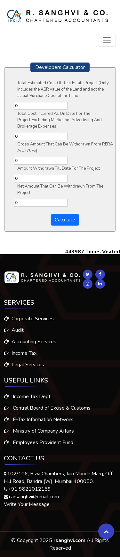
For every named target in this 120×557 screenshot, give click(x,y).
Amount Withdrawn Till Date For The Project (58, 168)
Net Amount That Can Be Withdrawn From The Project (60, 189)
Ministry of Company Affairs (39, 435)
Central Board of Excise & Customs (47, 412)
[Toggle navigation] (107, 40)
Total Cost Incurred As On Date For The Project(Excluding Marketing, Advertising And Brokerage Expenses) (59, 120)
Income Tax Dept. (28, 400)
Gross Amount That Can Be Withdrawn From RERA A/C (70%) (65, 147)
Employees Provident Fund (38, 446)
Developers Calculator (60, 67)
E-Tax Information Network (38, 423)
